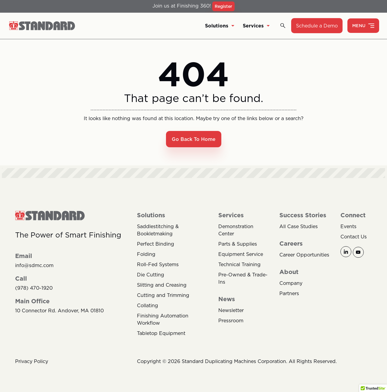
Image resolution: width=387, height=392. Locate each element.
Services (256, 26)
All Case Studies (298, 226)
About (288, 272)
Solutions (219, 26)
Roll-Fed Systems (158, 264)
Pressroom (230, 320)
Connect (353, 215)
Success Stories (302, 215)
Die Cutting (150, 275)
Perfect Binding (155, 244)
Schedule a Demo (317, 26)
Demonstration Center (235, 230)
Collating (147, 305)
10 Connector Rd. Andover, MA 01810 (59, 311)
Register (223, 6)
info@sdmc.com (34, 266)
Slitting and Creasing (162, 285)
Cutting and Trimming (163, 295)
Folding (146, 254)
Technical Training (239, 264)
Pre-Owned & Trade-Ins (243, 278)
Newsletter (231, 310)
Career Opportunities (304, 255)
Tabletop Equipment (161, 333)
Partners (289, 293)
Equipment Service (240, 254)
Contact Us (353, 237)
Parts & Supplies (237, 244)
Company (290, 283)
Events (348, 226)
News (226, 299)
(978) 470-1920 (34, 288)
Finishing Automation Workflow (162, 320)
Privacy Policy (31, 361)
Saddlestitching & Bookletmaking (158, 230)
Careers (291, 244)
